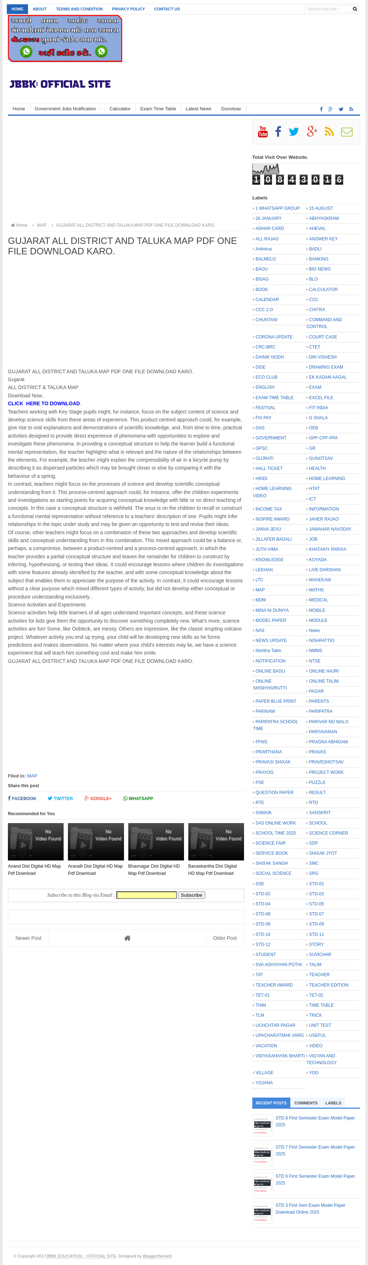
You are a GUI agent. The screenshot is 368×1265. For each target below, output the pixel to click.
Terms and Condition (79, 9)
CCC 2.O (264, 309)
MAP (32, 776)
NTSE (315, 661)
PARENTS (319, 701)
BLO (313, 279)
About (40, 9)
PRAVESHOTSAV (326, 762)
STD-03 (316, 893)
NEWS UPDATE (271, 640)
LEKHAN (264, 569)
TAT (259, 974)
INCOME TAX (269, 509)
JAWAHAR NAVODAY (330, 529)
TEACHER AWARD (274, 985)
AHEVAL (317, 228)
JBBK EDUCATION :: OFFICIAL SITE (81, 1256)
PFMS (261, 741)
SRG (313, 873)
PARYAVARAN (323, 731)
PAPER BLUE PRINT (276, 701)
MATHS (316, 589)
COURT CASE (323, 337)
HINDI (261, 478)
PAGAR (316, 691)
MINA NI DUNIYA (272, 610)
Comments (306, 1103)
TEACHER (319, 974)
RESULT (317, 792)
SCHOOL (318, 823)
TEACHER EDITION (328, 985)
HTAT (314, 488)
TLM (260, 1015)
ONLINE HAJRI (324, 671)
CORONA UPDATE (274, 337)
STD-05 (316, 903)
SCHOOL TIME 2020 (276, 833)
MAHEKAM (320, 579)
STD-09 (316, 924)
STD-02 (263, 893)
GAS (260, 427)
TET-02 (316, 995)
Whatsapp (138, 798)
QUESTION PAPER (275, 792)
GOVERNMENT (271, 437)
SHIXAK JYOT (323, 853)
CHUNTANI (266, 319)
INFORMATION (324, 509)
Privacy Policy (128, 9)
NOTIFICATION (271, 661)
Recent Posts (271, 1103)
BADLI (315, 248)
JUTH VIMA (267, 549)
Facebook (22, 798)
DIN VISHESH (323, 357)
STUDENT (266, 954)
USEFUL (317, 1035)
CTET (314, 347)
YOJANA (264, 1082)
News (314, 630)
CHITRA (317, 309)
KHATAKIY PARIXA (327, 549)
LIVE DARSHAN (325, 569)
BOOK (262, 289)
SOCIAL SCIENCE (273, 873)
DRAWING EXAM (326, 367)
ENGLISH (265, 387)
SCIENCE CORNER (328, 833)
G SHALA (318, 417)
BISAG (262, 279)
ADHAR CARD (270, 228)
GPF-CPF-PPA (323, 437)
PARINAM (265, 711)
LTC (259, 579)
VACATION (266, 1045)
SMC (314, 863)
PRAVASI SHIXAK (273, 762)
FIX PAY (263, 417)
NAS (260, 630)
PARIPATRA (320, 711)
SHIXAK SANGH (272, 863)
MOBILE (317, 610)
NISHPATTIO (321, 640)
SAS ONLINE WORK (276, 823)
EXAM (315, 387)
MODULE (318, 620)
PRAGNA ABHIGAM (328, 741)
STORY (316, 944)
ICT (312, 499)
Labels (333, 1103)
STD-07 (316, 914)
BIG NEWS (320, 269)
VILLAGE (264, 1072)
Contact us (167, 9)
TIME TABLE (321, 1005)
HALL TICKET (269, 468)
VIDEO (315, 1045)
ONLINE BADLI (270, 671)
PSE (260, 782)
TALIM (315, 964)
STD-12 (263, 944)
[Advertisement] (126, 169)
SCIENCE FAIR (270, 843)
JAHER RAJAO (324, 519)
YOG (314, 1072)
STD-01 (316, 883)
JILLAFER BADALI (274, 539)
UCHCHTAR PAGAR (275, 1025)
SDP (313, 843)
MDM (261, 600)
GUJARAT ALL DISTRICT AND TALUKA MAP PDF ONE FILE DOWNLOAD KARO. (132, 225)
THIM (261, 1005)
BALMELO (266, 259)
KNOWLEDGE (270, 559)
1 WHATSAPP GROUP (278, 208)
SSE (260, 883)
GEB (313, 427)
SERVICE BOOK (272, 853)
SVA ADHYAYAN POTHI (279, 964)
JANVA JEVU (268, 529)
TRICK (315, 1015)
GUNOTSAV (321, 458)
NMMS (315, 650)
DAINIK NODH (270, 357)
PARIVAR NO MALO (329, 721)
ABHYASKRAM (324, 218)
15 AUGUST (321, 208)
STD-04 (263, 903)
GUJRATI (264, 458)
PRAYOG (264, 772)
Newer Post (28, 938)
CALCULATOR (323, 289)
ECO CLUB (266, 377)
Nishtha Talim (268, 650)
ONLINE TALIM (324, 681)
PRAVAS (317, 751)
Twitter (60, 798)
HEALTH (317, 468)
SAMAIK (264, 812)
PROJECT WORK (326, 772)
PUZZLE (317, 782)
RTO (313, 802)
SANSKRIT (320, 812)
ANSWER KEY (323, 238)
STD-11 (316, 934)
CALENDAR (267, 299)
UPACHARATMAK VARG (280, 1035)
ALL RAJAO (267, 238)
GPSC (262, 448)
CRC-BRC (265, 347)
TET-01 (263, 995)
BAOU (262, 269)
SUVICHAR (320, 954)
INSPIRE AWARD (272, 519)
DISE (261, 367)
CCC (313, 299)
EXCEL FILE (321, 397)
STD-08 (263, 924)
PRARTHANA (269, 751)
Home (17, 9)
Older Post (225, 938)
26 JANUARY (268, 218)
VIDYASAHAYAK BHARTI (280, 1055)
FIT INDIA (318, 407)
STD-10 (263, 934)
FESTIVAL (266, 407)
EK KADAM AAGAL (328, 377)
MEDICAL (318, 600)
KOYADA (318, 559)
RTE (260, 802)
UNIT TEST (320, 1025)
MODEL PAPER (271, 620)
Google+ (98, 798)
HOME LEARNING (327, 478)
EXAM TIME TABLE (275, 397)
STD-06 (263, 914)
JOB (313, 539)
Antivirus (264, 248)
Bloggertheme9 (157, 1256)
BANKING (318, 259)
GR (312, 448)
